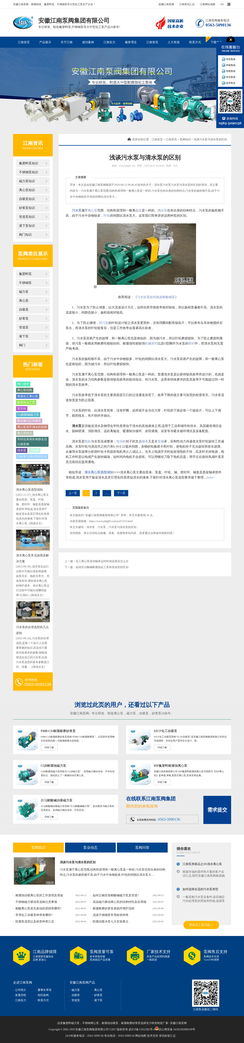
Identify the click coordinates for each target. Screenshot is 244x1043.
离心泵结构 (24, 390)
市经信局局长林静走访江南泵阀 (32, 442)
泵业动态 (90, 848)
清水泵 (21, 450)
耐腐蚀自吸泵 (110, 1023)
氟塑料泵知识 (28, 163)
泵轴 (161, 441)
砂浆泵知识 (27, 208)
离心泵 (24, 300)
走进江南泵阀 (22, 982)
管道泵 (24, 327)
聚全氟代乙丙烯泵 (29, 420)
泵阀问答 (142, 848)
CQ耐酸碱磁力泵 (28, 414)
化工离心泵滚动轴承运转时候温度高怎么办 (102, 561)
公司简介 (20, 989)
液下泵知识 (27, 225)
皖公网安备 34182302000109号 (175, 1028)
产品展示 (45, 42)
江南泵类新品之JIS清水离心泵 (202, 865)
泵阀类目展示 (33, 253)
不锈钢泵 (25, 282)
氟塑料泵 (25, 274)
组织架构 (43, 995)
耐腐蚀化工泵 (26, 402)
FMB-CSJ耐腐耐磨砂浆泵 (58, 731)
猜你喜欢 (184, 849)
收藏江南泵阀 (166, 4)
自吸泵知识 (27, 199)
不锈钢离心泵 (90, 1023)
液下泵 (24, 336)
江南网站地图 (207, 4)
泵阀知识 (185, 139)
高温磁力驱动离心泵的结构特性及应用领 (119, 901)
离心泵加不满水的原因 (32, 427)
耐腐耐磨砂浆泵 (131, 1023)
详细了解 (49, 747)
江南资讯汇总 (187, 4)
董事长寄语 (45, 989)
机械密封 (151, 343)
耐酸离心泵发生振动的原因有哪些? (38, 908)
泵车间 (21, 408)
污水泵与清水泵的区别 (32, 456)
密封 (191, 343)
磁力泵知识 (27, 181)
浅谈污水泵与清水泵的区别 (78, 862)
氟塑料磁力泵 (71, 1023)
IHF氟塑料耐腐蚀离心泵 (171, 765)
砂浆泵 (24, 318)
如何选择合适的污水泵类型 (200, 890)
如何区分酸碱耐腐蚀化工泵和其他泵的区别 (102, 567)
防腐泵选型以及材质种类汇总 (34, 921)
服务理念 (131, 42)
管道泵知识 (27, 216)
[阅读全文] (35, 523)
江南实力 (109, 42)
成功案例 (88, 42)
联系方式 (195, 42)
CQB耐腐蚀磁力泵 (53, 765)
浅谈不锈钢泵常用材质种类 (110, 915)
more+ (211, 477)
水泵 (164, 210)
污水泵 (34, 450)
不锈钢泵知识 (28, 172)
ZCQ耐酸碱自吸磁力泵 (57, 800)
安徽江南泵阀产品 (82, 982)
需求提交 (217, 809)
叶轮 (107, 215)
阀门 (22, 345)
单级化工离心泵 (27, 396)
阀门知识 (25, 234)
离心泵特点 (24, 433)
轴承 (145, 441)
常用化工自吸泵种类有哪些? (34, 915)
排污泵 (103, 322)
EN (222, 4)
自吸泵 (24, 309)
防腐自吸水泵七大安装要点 (110, 921)
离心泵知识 (27, 190)
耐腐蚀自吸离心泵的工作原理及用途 (39, 895)
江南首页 (24, 42)
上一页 (73, 493)
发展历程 (20, 995)
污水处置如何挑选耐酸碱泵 (156, 297)
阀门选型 (23, 384)
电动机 (121, 441)
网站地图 (140, 1035)
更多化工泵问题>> (201, 924)
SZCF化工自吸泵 (165, 731)
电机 (88, 441)
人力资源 (174, 42)
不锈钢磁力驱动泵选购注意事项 (36, 901)
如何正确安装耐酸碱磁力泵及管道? (116, 895)
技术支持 (152, 1035)
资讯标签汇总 (167, 1035)
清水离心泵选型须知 (29, 489)
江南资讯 (152, 42)
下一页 (121, 493)
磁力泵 (24, 291)
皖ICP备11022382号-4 (142, 1029)
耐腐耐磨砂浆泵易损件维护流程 (113, 908)
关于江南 (67, 42)
